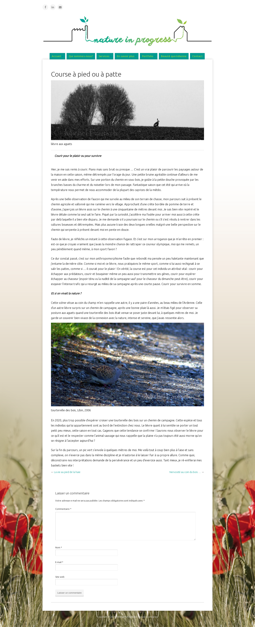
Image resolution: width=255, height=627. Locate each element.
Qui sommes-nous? (81, 56)
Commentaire (63, 508)
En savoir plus (125, 56)
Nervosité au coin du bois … (185, 472)
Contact (197, 56)
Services (104, 56)
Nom (58, 547)
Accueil (56, 56)
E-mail (59, 562)
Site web (59, 576)
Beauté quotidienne (174, 56)
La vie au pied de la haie (67, 472)
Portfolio (147, 56)
